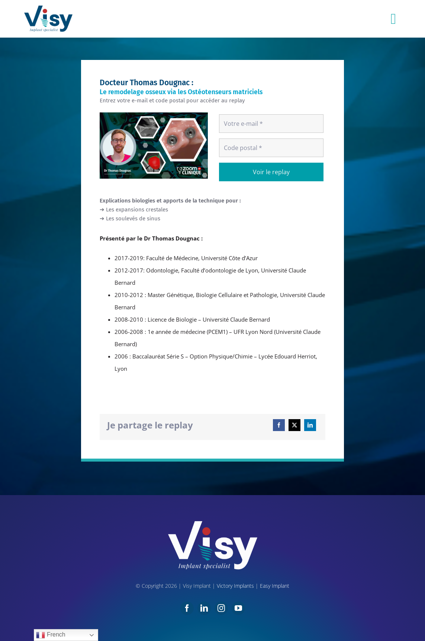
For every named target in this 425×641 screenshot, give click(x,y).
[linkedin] (204, 608)
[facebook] (187, 608)
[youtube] (238, 608)
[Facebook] (279, 425)
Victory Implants (235, 585)
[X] (294, 425)
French (50, 635)
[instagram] (221, 608)
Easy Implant (274, 585)
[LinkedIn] (310, 425)
